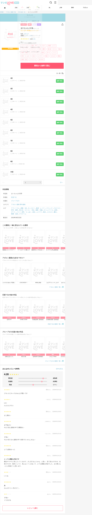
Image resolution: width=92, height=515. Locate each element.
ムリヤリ (40, 56)
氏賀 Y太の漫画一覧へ (55, 324)
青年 (29, 24)
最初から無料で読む (42, 66)
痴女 (46, 56)
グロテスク (33, 49)
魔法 (59, 56)
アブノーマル (25, 45)
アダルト (23, 24)
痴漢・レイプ (51, 45)
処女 (34, 56)
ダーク (48, 52)
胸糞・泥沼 (24, 59)
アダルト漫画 (15, 204)
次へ (61, 182)
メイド (55, 52)
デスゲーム (33, 59)
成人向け (41, 59)
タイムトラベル (34, 52)
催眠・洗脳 (24, 52)
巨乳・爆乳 (42, 49)
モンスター (43, 45)
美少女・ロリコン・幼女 (54, 49)
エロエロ (53, 56)
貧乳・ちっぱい (25, 56)
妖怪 (42, 52)
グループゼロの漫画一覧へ (53, 361)
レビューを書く (32, 508)
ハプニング (24, 49)
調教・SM (34, 45)
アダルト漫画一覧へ (55, 287)
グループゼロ (28, 35)
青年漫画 (22, 204)
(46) (34, 39)
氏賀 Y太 (26, 33)
